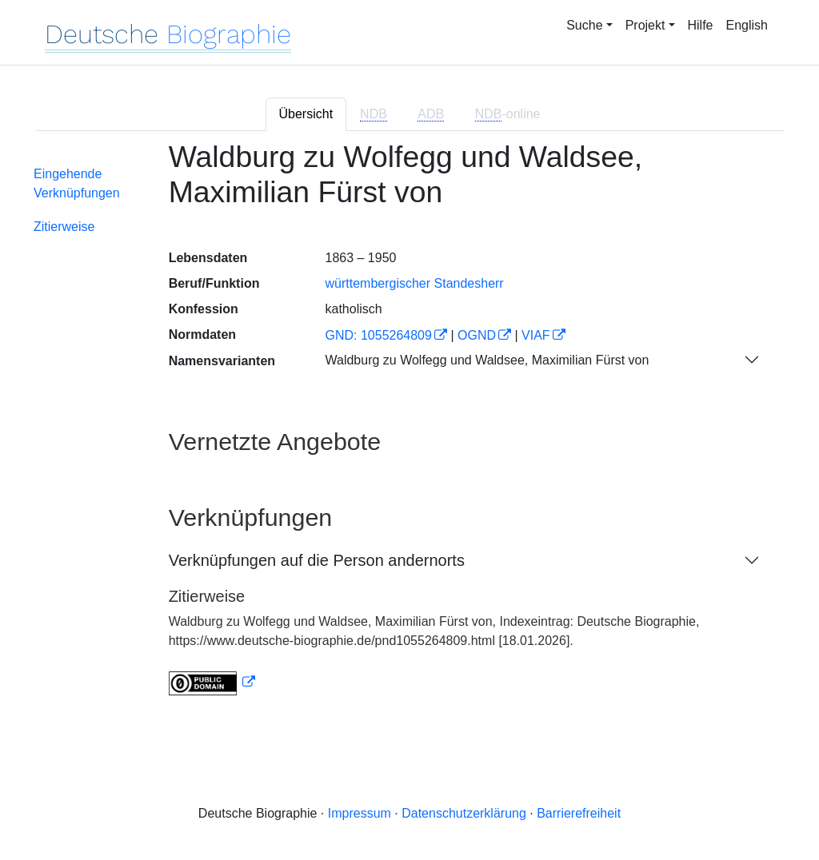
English (747, 25)
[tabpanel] (409, 428)
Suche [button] (584, 25)
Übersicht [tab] (306, 114)
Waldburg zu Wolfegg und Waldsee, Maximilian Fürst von (487, 360)
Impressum (359, 813)
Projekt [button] (645, 25)
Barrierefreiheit (579, 813)
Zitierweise (64, 226)
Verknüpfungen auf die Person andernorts (317, 560)
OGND (476, 335)
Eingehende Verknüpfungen (77, 183)
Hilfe (700, 25)
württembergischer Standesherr (414, 283)
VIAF (535, 335)
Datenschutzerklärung (464, 813)
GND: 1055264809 (378, 335)
